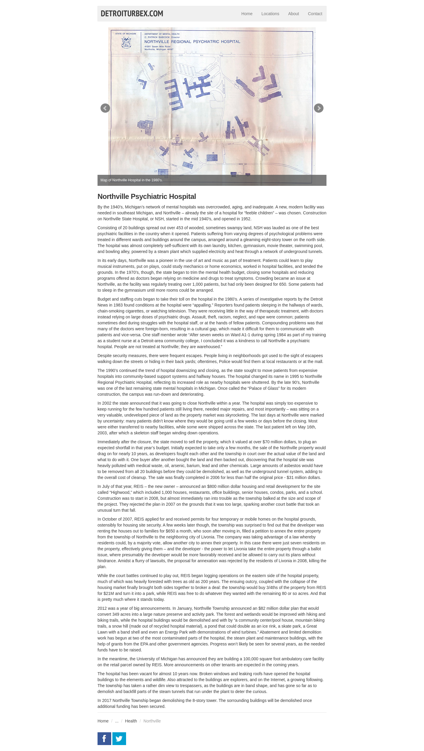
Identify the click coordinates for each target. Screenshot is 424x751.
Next (319, 108)
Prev (105, 108)
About (293, 13)
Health (131, 721)
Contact (315, 13)
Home (246, 13)
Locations (270, 13)
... (117, 721)
